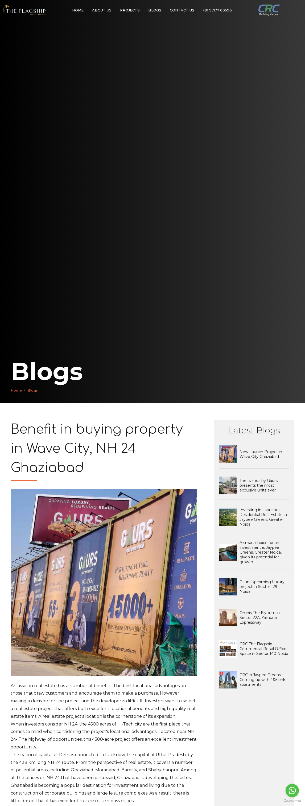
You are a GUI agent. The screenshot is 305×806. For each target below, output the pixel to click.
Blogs (154, 10)
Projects (130, 10)
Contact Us (182, 10)
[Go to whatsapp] (292, 790)
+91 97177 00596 (217, 10)
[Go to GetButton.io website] (292, 800)
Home (78, 10)
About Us (102, 10)
